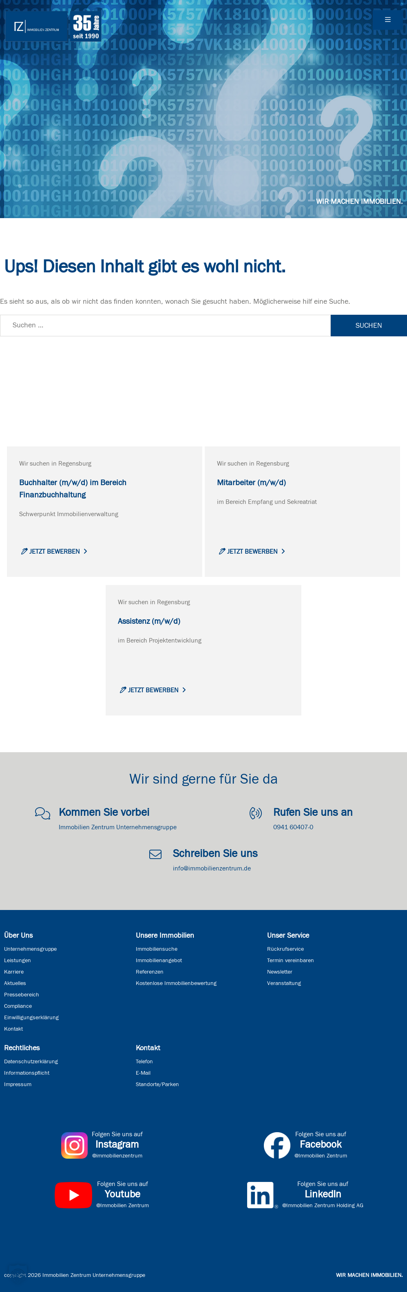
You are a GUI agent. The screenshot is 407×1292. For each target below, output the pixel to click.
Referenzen (150, 972)
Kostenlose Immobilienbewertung (176, 983)
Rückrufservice (285, 949)
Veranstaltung (284, 983)
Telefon (144, 1062)
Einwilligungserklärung (31, 1017)
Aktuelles (15, 983)
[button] (18, 1274)
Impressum (17, 1084)
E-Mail (143, 1073)
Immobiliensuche (156, 949)
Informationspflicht (26, 1073)
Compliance (18, 1006)
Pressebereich (21, 995)
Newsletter (279, 972)
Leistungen (17, 960)
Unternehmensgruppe (30, 949)
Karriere (14, 972)
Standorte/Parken (157, 1084)
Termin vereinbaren (290, 960)
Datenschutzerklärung (31, 1062)
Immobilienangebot (159, 960)
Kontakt (13, 1029)
